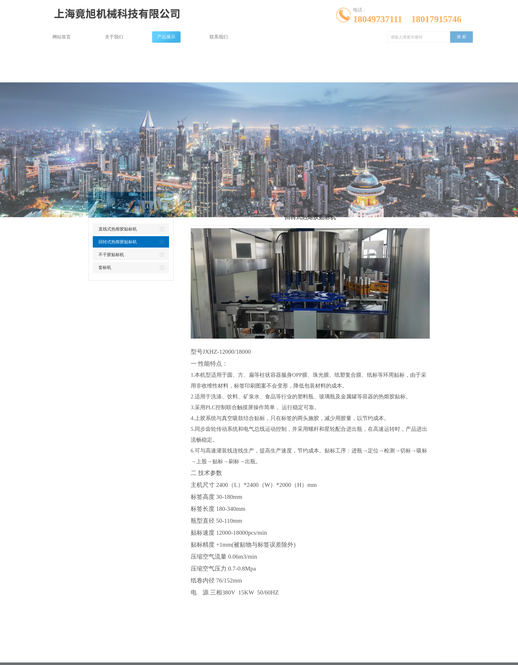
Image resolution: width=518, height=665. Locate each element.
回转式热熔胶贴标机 (117, 241)
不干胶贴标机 (111, 254)
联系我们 (183, 36)
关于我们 (78, 36)
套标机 (104, 267)
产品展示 (130, 36)
